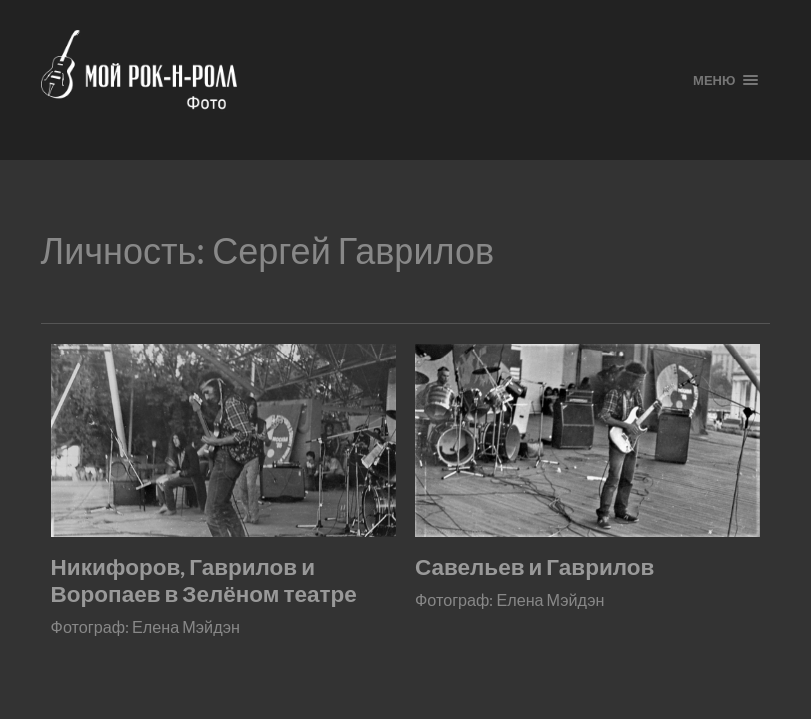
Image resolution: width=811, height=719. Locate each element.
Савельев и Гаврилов (534, 566)
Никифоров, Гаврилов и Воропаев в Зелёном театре (204, 580)
